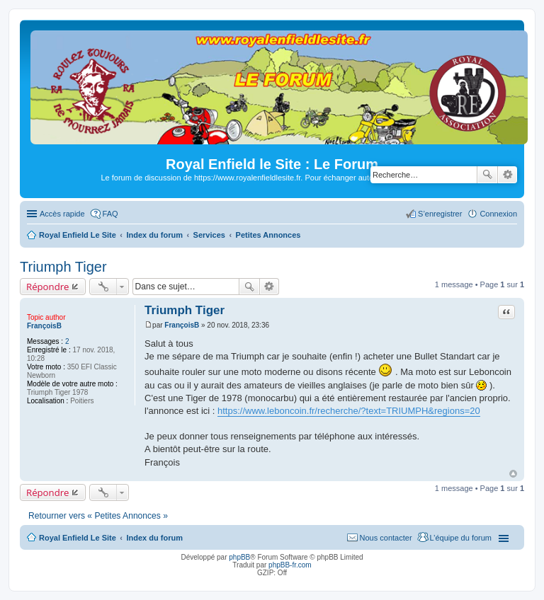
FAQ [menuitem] (110, 213)
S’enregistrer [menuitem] (440, 213)
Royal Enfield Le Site (77, 537)
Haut (513, 474)
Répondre (47, 286)
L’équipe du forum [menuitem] (461, 537)
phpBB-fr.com (290, 565)
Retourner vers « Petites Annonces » (98, 516)
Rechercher (487, 174)
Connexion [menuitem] (498, 213)
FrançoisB (44, 326)
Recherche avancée (507, 174)
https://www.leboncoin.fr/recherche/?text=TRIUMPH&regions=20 (348, 410)
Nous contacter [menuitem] (386, 537)
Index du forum (154, 537)
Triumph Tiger (63, 267)
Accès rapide (62, 213)
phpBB (239, 557)
